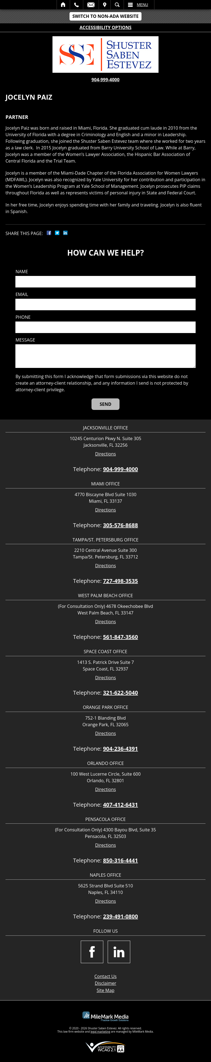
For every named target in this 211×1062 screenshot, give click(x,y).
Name (21, 272)
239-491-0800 (120, 916)
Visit (104, 4)
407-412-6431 (120, 804)
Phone (22, 317)
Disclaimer (105, 983)
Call (76, 4)
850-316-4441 (120, 860)
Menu (142, 4)
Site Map (106, 990)
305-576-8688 (120, 525)
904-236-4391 (120, 748)
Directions (105, 454)
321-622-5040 (120, 692)
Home (63, 4)
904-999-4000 (105, 80)
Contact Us (106, 976)
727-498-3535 (120, 581)
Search (117, 4)
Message (25, 340)
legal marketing (100, 1031)
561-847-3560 (120, 637)
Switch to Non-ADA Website (105, 16)
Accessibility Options (106, 27)
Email (91, 4)
